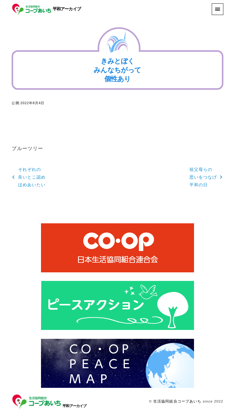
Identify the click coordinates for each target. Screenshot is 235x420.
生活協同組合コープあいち (177, 401)
